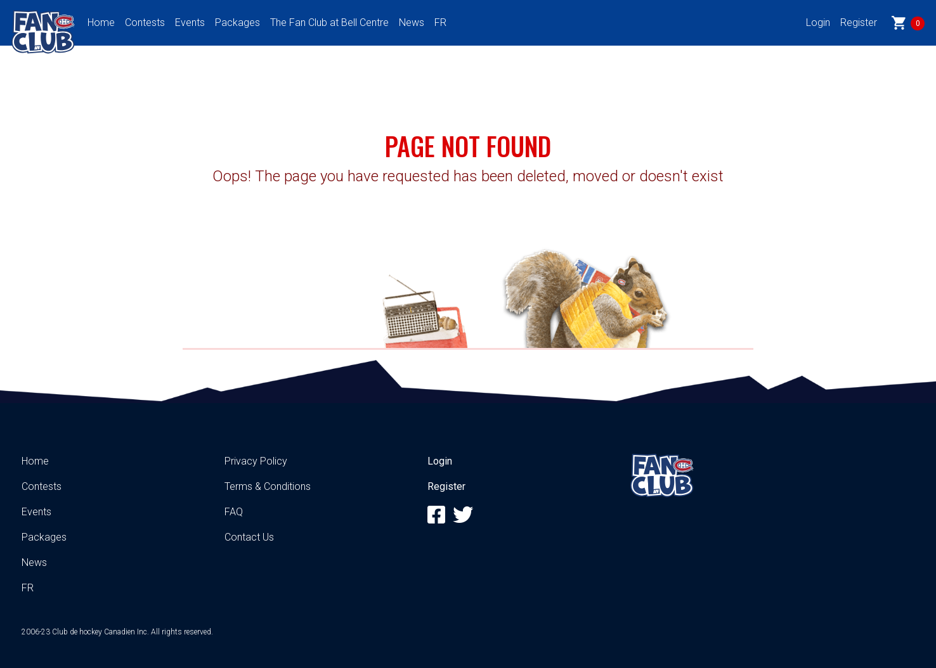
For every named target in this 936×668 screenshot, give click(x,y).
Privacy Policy (255, 461)
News (411, 22)
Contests (145, 22)
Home (101, 22)
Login (818, 22)
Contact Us (249, 537)
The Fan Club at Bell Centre (329, 22)
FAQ (233, 512)
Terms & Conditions (267, 486)
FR (440, 22)
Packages (237, 22)
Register (858, 22)
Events (190, 22)
